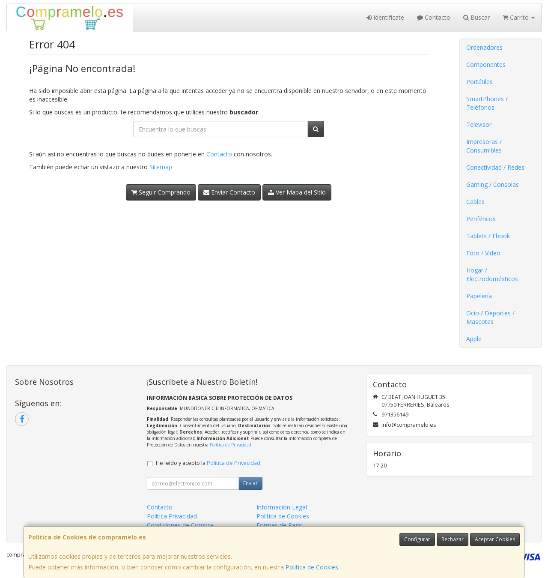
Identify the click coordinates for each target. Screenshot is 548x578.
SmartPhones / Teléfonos (487, 103)
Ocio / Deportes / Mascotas (490, 317)
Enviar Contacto (229, 192)
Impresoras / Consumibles (484, 146)
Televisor (478, 124)
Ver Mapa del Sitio (297, 192)
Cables (475, 202)
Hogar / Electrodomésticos (492, 274)
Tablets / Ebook (488, 236)
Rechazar (452, 539)
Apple (474, 339)
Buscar (476, 17)
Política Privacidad (172, 516)
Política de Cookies (312, 567)
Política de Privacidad (230, 445)
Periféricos (481, 219)
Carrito (519, 17)
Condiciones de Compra (180, 525)
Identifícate (385, 17)
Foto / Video (483, 253)
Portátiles (479, 82)
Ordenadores (484, 47)
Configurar (417, 539)
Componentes (486, 64)
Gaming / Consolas (492, 184)
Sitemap (160, 167)
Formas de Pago (279, 525)
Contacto (433, 17)
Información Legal (281, 507)
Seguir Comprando (161, 192)
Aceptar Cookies (495, 539)
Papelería (479, 296)
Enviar (250, 483)
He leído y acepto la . (209, 463)
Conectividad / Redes (495, 167)
